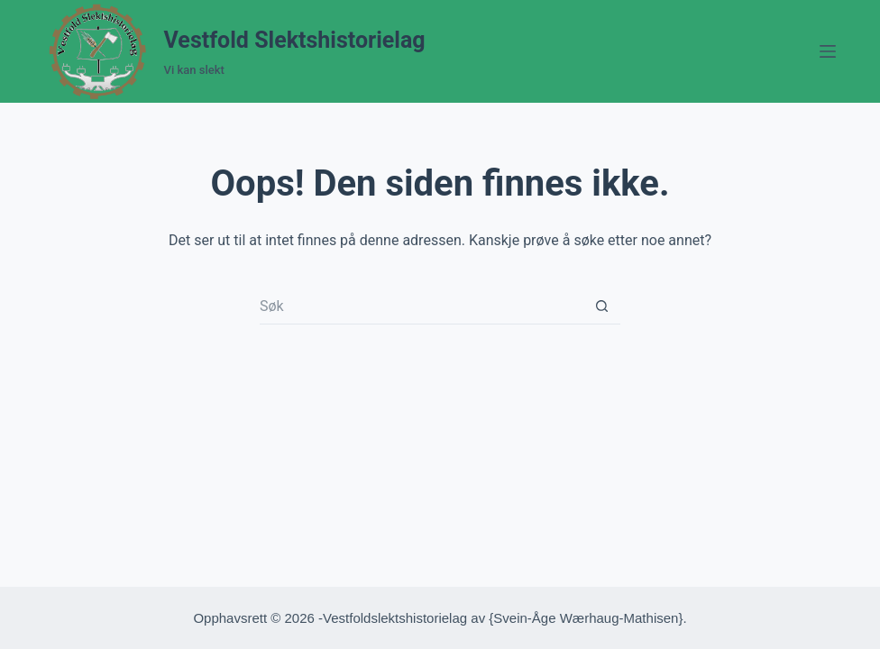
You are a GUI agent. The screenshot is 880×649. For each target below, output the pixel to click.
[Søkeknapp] (602, 306)
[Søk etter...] (422, 306)
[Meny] (828, 51)
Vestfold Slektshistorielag (295, 40)
